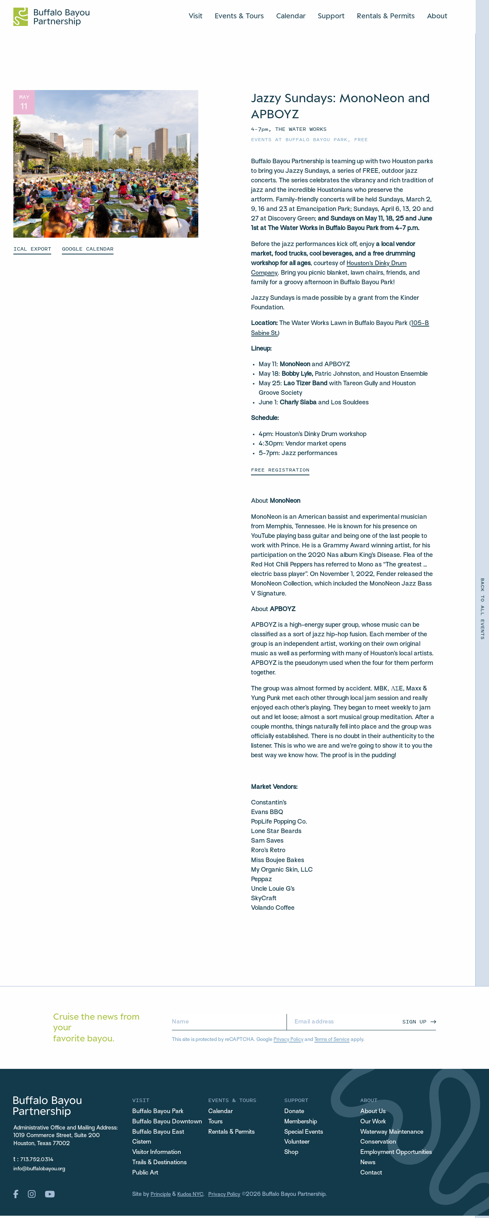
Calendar (291, 15)
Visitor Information (158, 1154)
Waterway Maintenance (394, 1133)
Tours (215, 1122)
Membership (301, 1122)
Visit (195, 15)
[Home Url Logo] (51, 17)
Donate (294, 1112)
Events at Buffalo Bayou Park (299, 139)
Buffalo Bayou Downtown (168, 1122)
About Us (373, 1112)
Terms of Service (334, 1038)
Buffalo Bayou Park (158, 1112)
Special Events (305, 1133)
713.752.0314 (37, 1159)
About (437, 15)
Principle (161, 1196)
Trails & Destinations (161, 1164)
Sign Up (414, 1021)
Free (361, 139)
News (368, 1164)
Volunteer (297, 1143)
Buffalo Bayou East (159, 1133)
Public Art (146, 1175)
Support (331, 15)
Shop (291, 1154)
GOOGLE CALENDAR (87, 249)
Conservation (379, 1143)
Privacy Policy (289, 1038)
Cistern (142, 1143)
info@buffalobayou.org (40, 1168)
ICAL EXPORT (32, 249)
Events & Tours (239, 15)
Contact (372, 1175)
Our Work (373, 1122)
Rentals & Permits (386, 15)
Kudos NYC (192, 1196)
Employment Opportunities (398, 1154)
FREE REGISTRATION (280, 469)
